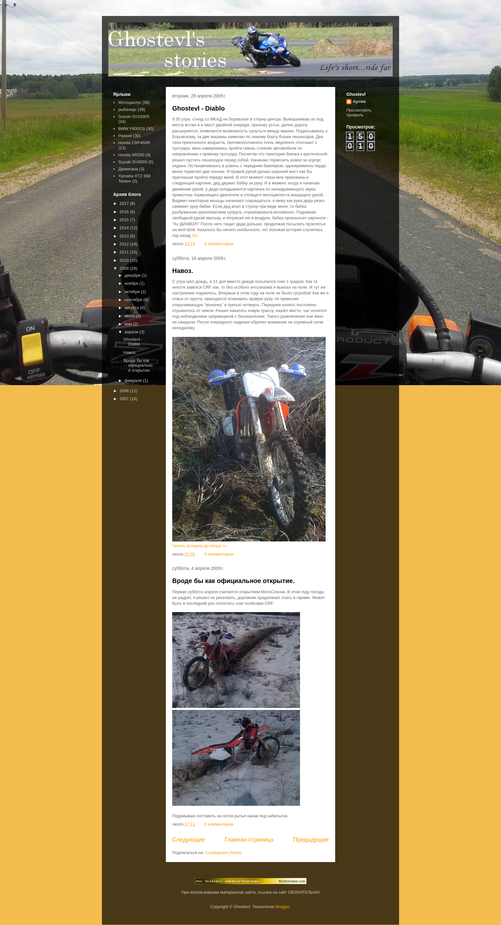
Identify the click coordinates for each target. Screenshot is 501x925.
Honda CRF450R (134, 142)
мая (129, 324)
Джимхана (128, 169)
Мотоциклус (129, 102)
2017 (124, 203)
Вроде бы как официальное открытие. (233, 580)
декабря (133, 275)
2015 (124, 219)
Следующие (188, 839)
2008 (124, 390)
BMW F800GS (131, 128)
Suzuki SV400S (132, 161)
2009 (124, 268)
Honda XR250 (131, 154)
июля (130, 316)
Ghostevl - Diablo (198, 108)
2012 (124, 244)
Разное (125, 135)
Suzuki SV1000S (134, 116)
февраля (134, 380)
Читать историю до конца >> (199, 545)
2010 (124, 260)
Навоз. (182, 270)
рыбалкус (127, 109)
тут (194, 235)
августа (132, 307)
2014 (124, 227)
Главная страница (249, 839)
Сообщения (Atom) (223, 852)
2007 (124, 398)
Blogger (282, 906)
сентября (134, 299)
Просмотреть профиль (359, 112)
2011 (124, 252)
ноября (132, 283)
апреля (132, 332)
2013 (124, 236)
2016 (124, 211)
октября (133, 291)
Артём (359, 101)
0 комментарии (219, 243)
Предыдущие (311, 839)
